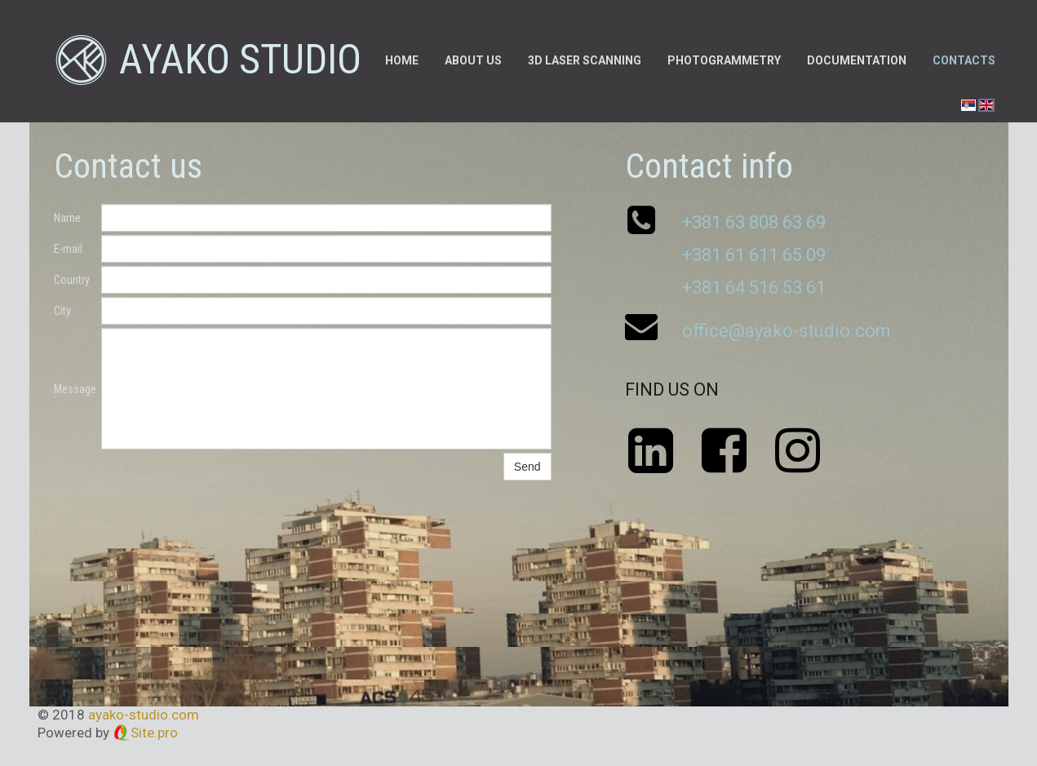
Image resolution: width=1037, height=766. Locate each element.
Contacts (964, 60)
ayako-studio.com (143, 714)
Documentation (856, 60)
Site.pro (154, 732)
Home (402, 60)
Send (527, 466)
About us (473, 60)
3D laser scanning (584, 60)
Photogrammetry (724, 60)
